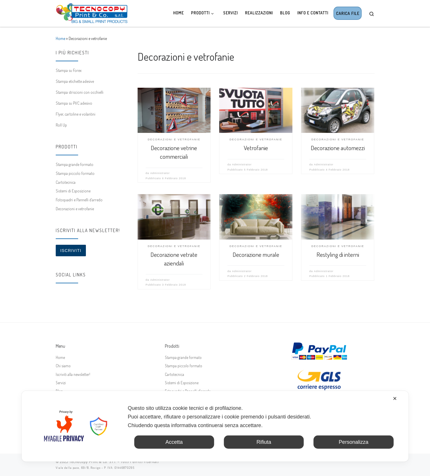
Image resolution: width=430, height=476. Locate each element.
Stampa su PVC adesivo (74, 103)
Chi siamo (63, 365)
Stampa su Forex (69, 70)
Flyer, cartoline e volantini (75, 113)
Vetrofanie (256, 148)
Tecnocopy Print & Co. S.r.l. (92, 461)
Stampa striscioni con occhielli (79, 92)
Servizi (61, 382)
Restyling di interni (338, 254)
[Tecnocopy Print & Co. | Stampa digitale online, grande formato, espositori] (92, 11)
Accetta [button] (174, 442)
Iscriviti (70, 250)
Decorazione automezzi (338, 148)
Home (60, 38)
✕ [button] (395, 399)
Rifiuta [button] (264, 442)
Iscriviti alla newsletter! (73, 374)
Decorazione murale (256, 254)
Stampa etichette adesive (75, 81)
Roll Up (61, 124)
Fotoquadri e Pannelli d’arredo (79, 199)
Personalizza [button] (353, 442)
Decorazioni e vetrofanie (75, 208)
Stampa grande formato (74, 164)
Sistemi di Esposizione (73, 190)
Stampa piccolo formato (75, 173)
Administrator (160, 173)
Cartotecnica (66, 182)
